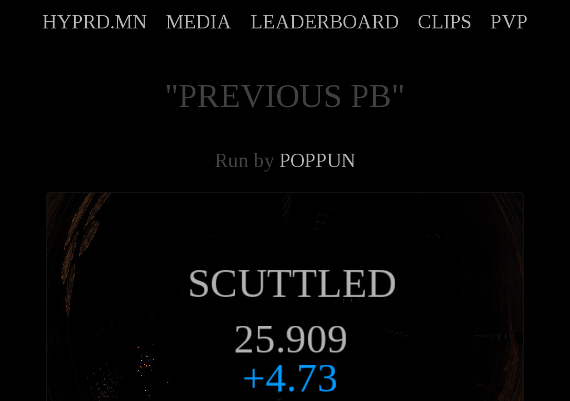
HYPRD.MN (94, 22)
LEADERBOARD (324, 22)
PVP (509, 22)
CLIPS (444, 22)
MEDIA (199, 22)
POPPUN (317, 160)
